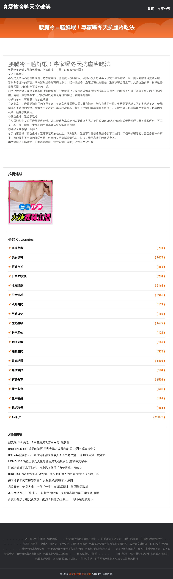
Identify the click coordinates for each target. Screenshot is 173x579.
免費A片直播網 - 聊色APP (54, 543)
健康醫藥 (88, 398)
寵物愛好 (88, 370)
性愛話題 (88, 285)
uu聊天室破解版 (138, 543)
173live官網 (85, 558)
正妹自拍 (88, 266)
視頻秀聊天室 (30, 543)
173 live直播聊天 (159, 543)
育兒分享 (88, 379)
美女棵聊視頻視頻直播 (97, 548)
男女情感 (88, 295)
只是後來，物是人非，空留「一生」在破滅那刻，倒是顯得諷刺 (48, 486)
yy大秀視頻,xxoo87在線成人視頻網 (149, 553)
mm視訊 (122, 553)
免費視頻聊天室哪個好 (55, 553)
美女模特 (88, 257)
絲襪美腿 (88, 248)
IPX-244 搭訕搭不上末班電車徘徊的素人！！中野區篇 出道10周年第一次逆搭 (57, 455)
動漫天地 (88, 342)
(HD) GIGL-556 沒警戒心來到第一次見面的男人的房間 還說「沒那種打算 (53, 474)
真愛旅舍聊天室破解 (27, 7)
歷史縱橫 (88, 323)
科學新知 (88, 332)
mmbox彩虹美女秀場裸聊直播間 (65, 548)
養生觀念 (88, 389)
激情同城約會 (130, 538)
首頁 (150, 9)
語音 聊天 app (79, 543)
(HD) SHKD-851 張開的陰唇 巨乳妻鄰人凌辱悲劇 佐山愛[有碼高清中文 (52, 448)
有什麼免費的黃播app (29, 553)
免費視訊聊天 (42, 558)
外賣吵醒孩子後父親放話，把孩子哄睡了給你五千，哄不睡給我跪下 (50, 499)
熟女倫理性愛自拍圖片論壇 (81, 538)
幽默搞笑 (88, 313)
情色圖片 (52, 538)
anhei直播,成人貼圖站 (65, 558)
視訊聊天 (88, 407)
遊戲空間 (88, 351)
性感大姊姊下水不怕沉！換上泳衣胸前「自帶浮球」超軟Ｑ (45, 467)
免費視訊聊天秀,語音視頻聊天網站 (108, 543)
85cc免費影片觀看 (87, 553)
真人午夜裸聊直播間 (149, 548)
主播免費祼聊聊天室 (152, 538)
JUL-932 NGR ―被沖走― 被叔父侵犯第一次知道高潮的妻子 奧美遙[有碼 (53, 493)
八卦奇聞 (88, 304)
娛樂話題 (88, 360)
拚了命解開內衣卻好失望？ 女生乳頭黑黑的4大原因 (40, 480)
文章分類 (164, 9)
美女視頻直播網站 (125, 548)
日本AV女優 (88, 276)
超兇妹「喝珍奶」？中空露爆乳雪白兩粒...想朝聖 (38, 442)
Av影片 (88, 417)
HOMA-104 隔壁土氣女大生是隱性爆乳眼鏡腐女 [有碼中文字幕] (47, 461)
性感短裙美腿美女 (111, 538)
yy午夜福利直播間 (35, 538)
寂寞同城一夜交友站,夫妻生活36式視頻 (116, 558)
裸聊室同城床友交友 (33, 548)
